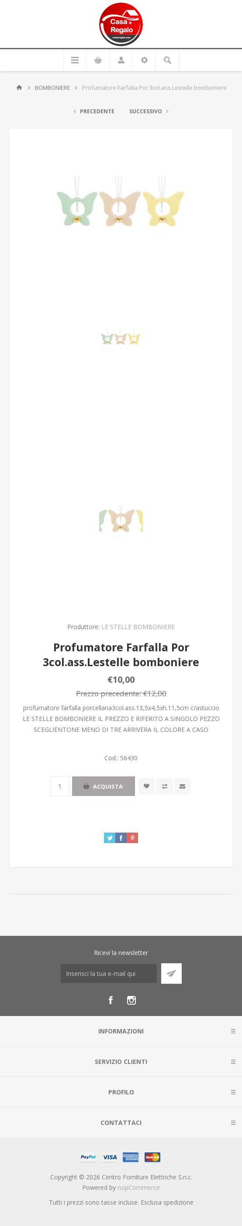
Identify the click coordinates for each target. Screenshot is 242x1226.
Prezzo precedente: (108, 693)
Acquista (108, 786)
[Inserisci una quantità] (60, 786)
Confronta (164, 786)
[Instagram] (131, 1000)
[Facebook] (111, 1000)
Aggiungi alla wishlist (146, 786)
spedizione (178, 1202)
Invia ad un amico (182, 786)
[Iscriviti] (109, 973)
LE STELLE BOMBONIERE (138, 627)
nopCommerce (139, 1187)
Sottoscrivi (171, 973)
